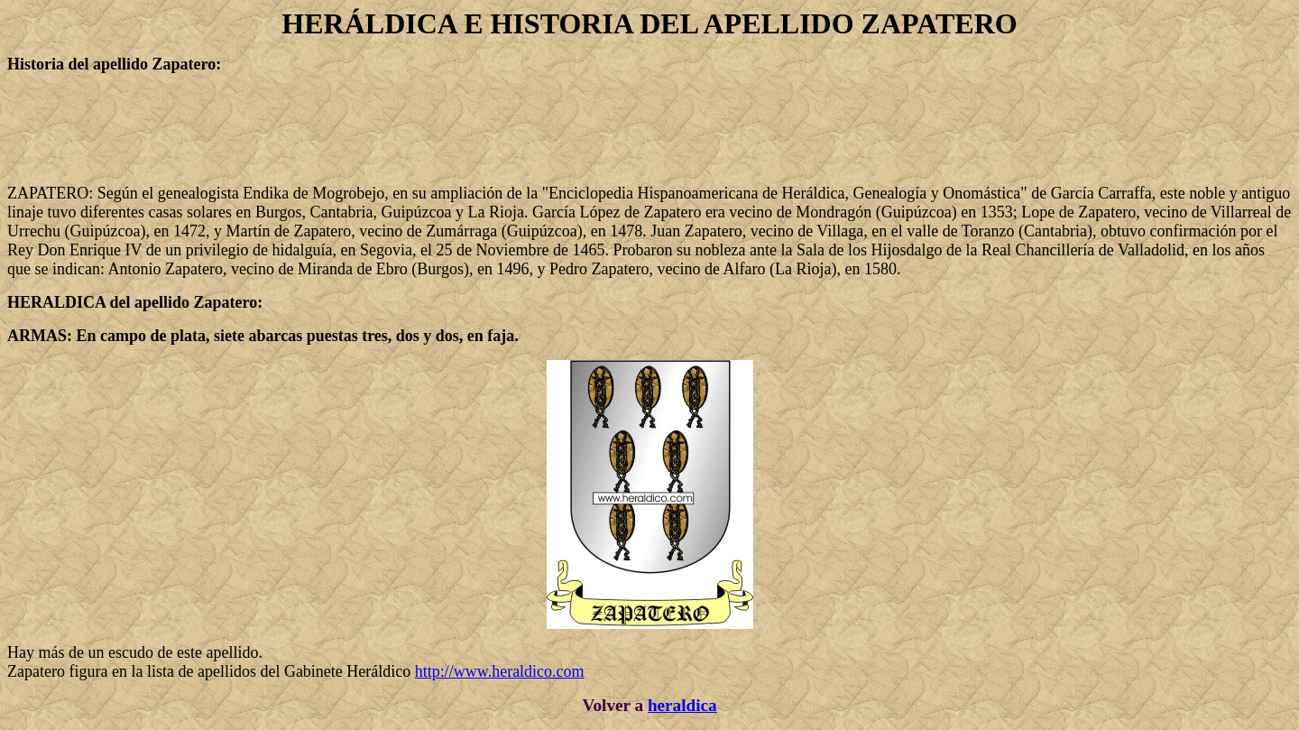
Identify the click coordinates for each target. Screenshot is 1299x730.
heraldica (682, 705)
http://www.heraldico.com (500, 671)
